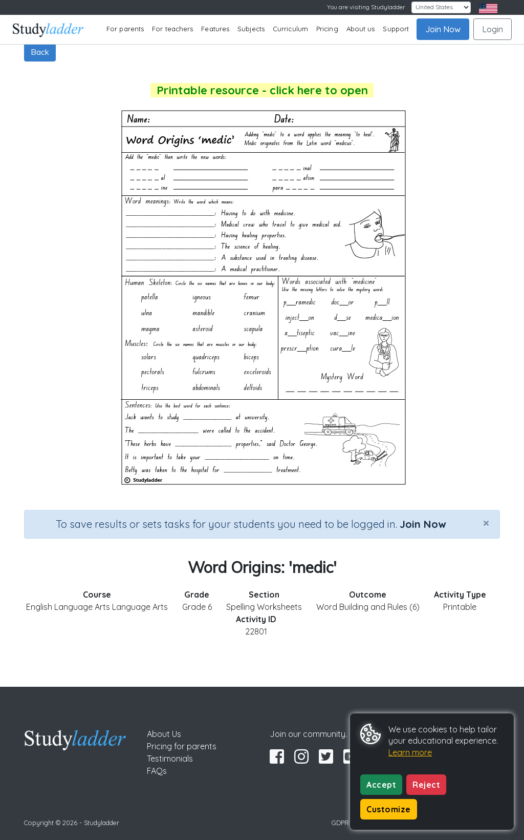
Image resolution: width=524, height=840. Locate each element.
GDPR (340, 822)
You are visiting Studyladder (366, 7)
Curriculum (290, 29)
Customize (388, 809)
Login (492, 29)
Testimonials (170, 758)
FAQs (157, 771)
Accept (381, 785)
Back (40, 52)
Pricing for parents (181, 746)
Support (396, 29)
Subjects (251, 29)
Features (215, 29)
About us (360, 29)
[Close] (486, 522)
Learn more (410, 752)
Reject (426, 785)
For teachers (172, 29)
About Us (164, 734)
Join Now (443, 29)
